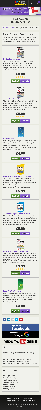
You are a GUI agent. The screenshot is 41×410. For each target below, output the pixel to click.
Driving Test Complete (11, 59)
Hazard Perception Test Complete (15, 251)
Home (5, 28)
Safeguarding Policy (12, 401)
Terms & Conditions (13, 398)
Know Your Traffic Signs (12, 291)
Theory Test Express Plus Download (16, 214)
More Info (25, 81)
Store (12, 28)
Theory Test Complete (11, 99)
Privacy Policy (27, 398)
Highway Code (8, 138)
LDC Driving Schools (23, 404)
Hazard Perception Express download (17, 176)
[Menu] (3, 3)
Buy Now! (15, 81)
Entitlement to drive (28, 401)
